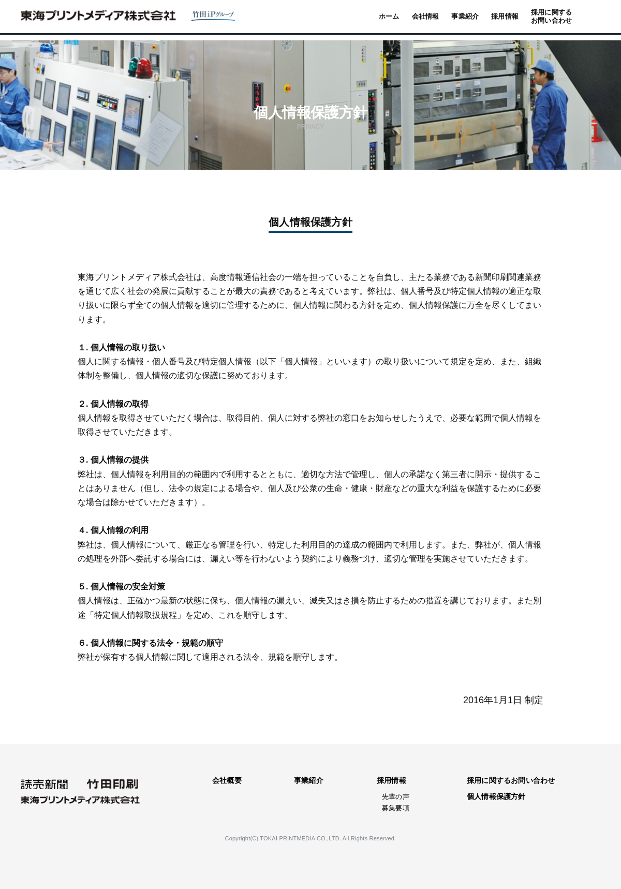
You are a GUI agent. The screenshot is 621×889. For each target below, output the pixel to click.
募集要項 (395, 808)
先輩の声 (395, 797)
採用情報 (391, 780)
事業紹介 (308, 780)
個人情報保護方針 (496, 796)
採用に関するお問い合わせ (511, 780)
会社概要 (227, 780)
